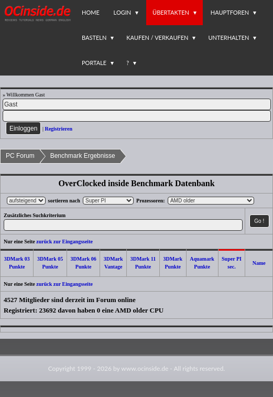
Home (91, 12)
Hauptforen (230, 12)
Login (123, 12)
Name (259, 263)
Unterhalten (228, 37)
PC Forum (20, 155)
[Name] (137, 104)
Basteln (94, 37)
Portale (94, 62)
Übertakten (170, 12)
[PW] (137, 116)
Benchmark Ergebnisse (82, 155)
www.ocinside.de (144, 368)
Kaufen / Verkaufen (157, 37)
